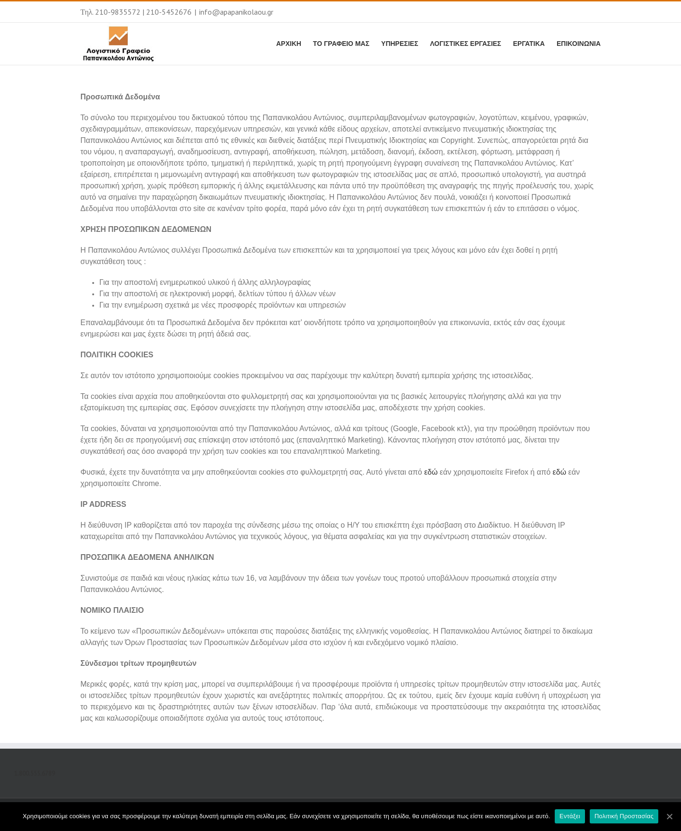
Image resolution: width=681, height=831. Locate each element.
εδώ (431, 472)
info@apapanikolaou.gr (236, 12)
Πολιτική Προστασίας (624, 816)
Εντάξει (569, 816)
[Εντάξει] (669, 816)
